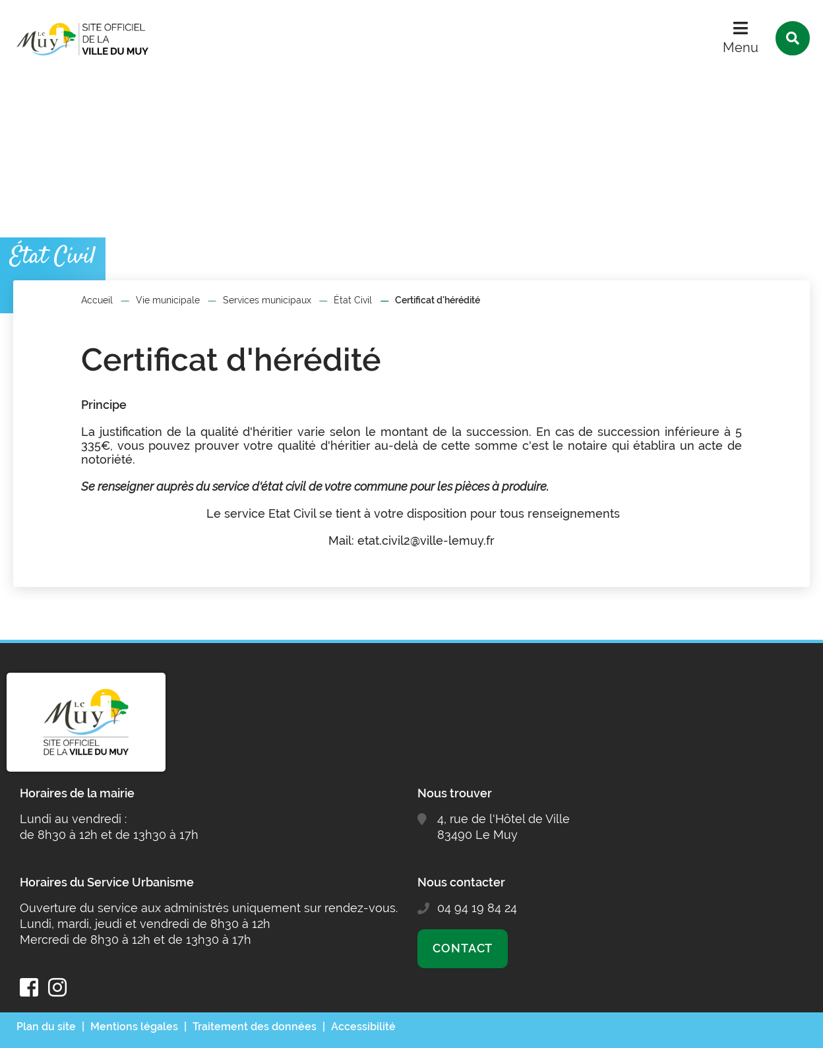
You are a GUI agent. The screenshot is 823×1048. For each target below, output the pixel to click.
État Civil (353, 300)
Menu (740, 47)
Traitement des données (255, 1026)
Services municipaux (267, 300)
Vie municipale (168, 300)
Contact (463, 948)
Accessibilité (363, 1026)
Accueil (97, 300)
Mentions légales (134, 1026)
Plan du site (46, 1026)
